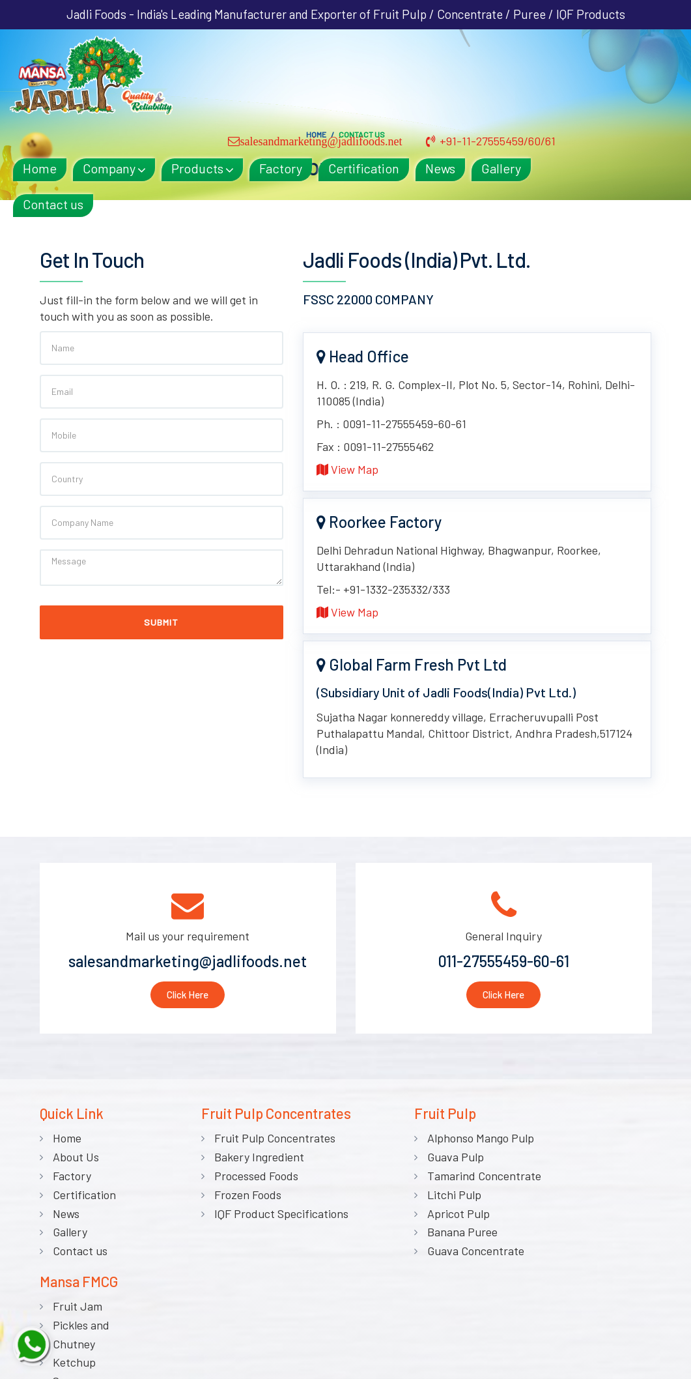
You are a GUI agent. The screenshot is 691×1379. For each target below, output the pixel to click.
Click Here (187, 996)
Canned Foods (614, 1291)
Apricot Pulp (452, 1216)
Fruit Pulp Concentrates (270, 1141)
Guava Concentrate (469, 1253)
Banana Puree (456, 1235)
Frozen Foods (243, 1197)
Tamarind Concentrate (478, 1178)
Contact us (168, 109)
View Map (347, 471)
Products (313, 73)
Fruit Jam (603, 1141)
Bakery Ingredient (255, 1159)
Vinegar (598, 1235)
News (556, 73)
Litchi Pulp (448, 1197)
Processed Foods (252, 1178)
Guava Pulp (449, 1159)
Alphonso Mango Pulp (474, 1141)
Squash (597, 1253)
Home (155, 73)
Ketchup (600, 1197)
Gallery (616, 73)
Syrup (593, 1272)
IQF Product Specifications (277, 1216)
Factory (395, 73)
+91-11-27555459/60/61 (603, 46)
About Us (76, 1159)
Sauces (597, 1216)
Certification (479, 73)
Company (224, 73)
